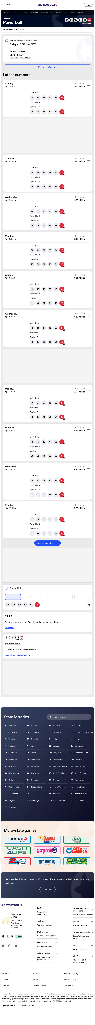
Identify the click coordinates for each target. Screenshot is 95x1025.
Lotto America (60, 12)
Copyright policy (40, 985)
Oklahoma (7, 12)
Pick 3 (16, 12)
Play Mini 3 (11, 627)
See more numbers (47, 543)
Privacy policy (70, 979)
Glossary (5, 979)
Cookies (5, 985)
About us (6, 973)
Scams (36, 973)
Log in (88, 5)
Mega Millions (46, 12)
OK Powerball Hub (10, 30)
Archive (22, 30)
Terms (35, 979)
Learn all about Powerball (17, 655)
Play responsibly (71, 973)
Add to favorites (47, 67)
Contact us (47, 889)
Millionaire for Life (76, 12)
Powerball (34, 12)
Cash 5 (24, 12)
